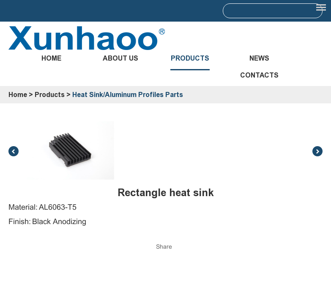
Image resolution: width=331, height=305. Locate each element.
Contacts (259, 75)
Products (190, 58)
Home (51, 58)
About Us (120, 58)
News (259, 58)
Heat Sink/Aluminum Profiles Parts (127, 95)
